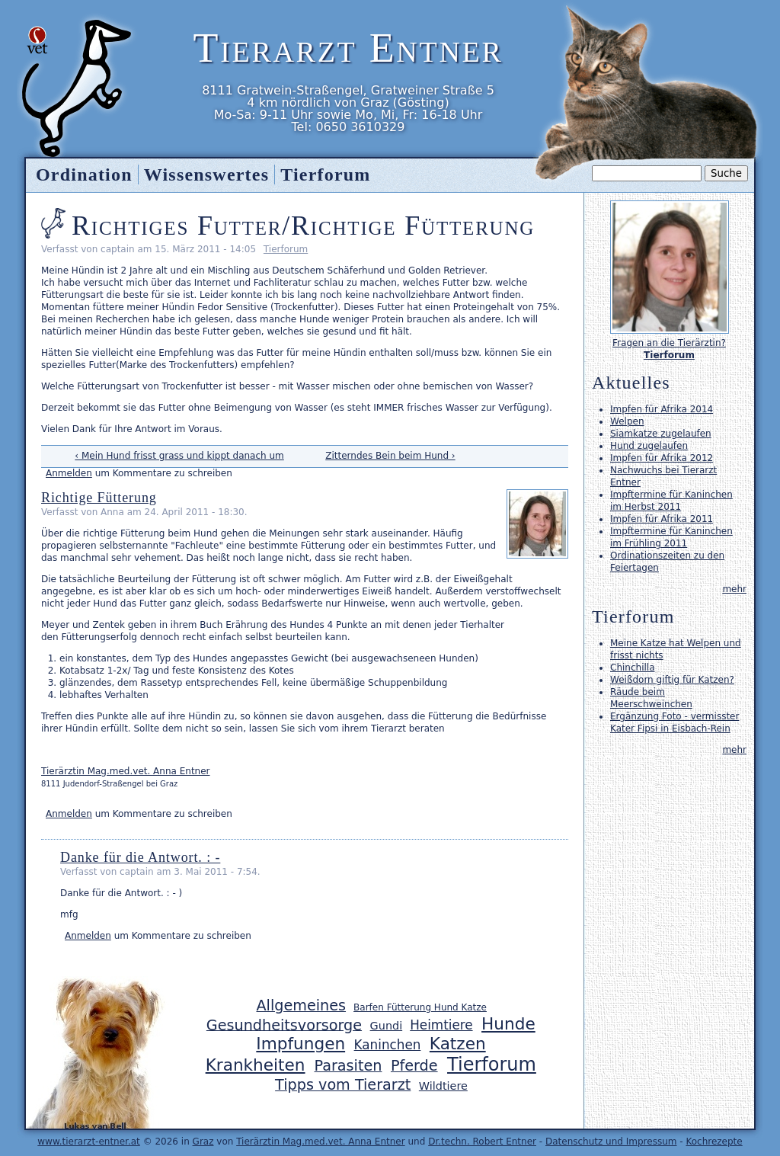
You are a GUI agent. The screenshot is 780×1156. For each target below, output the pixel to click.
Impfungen (300, 1043)
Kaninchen (387, 1044)
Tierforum (286, 249)
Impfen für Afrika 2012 (661, 458)
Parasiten (348, 1065)
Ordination (84, 174)
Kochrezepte (714, 1141)
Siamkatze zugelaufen (660, 433)
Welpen (627, 421)
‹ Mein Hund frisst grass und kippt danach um (179, 455)
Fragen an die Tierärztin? (669, 343)
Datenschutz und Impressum (611, 1141)
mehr (734, 589)
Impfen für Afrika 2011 (661, 519)
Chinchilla (632, 667)
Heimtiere (441, 1025)
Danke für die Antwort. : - (140, 857)
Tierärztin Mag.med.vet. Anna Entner (125, 771)
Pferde (414, 1065)
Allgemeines (301, 1005)
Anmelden (69, 473)
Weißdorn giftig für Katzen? (672, 679)
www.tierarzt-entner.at (88, 1141)
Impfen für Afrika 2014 (661, 409)
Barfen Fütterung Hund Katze (420, 1007)
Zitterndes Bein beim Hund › (390, 455)
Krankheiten (255, 1064)
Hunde (508, 1023)
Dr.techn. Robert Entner (482, 1141)
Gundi (386, 1026)
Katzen (458, 1043)
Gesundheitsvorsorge (284, 1024)
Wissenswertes (206, 174)
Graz (203, 1141)
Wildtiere (443, 1086)
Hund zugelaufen (649, 445)
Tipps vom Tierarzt (343, 1085)
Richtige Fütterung (99, 497)
